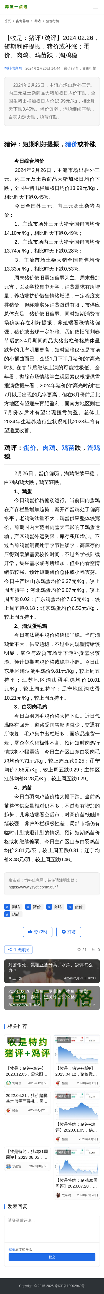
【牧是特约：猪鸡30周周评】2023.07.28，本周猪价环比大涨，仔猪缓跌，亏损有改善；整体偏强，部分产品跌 (76, 1183)
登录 (12, 1249)
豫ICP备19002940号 (70, 1286)
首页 (7, 21)
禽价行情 (89, 68)
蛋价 (29, 447)
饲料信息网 (13, 68)
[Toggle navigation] (95, 7)
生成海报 (18, 950)
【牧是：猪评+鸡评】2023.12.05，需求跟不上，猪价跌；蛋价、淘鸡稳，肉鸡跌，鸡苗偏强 (26, 1071)
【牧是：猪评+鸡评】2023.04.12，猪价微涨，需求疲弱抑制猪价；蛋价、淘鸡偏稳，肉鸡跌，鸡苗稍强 (76, 1071)
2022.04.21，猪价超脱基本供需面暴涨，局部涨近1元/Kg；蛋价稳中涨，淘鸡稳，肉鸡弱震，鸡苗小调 (27, 1098)
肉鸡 (48, 447)
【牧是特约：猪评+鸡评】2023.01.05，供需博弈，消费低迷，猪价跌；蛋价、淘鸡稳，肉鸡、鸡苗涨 (76, 1127)
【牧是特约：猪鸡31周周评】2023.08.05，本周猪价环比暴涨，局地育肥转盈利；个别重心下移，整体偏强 (27, 1154)
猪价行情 (71, 68)
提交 (52, 1257)
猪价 (71, 144)
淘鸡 (93, 447)
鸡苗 (68, 447)
